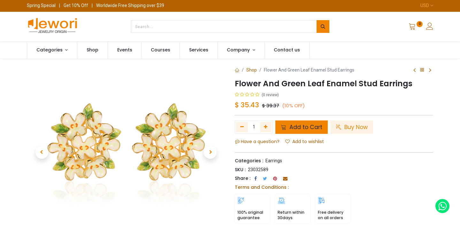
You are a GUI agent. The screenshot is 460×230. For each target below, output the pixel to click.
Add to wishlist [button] (304, 141)
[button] (42, 152)
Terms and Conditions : (262, 187)
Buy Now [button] (352, 127)
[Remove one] (242, 127)
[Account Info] (429, 27)
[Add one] (266, 127)
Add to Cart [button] (301, 127)
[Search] (323, 26)
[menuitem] (92, 50)
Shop (251, 70)
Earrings (273, 160)
